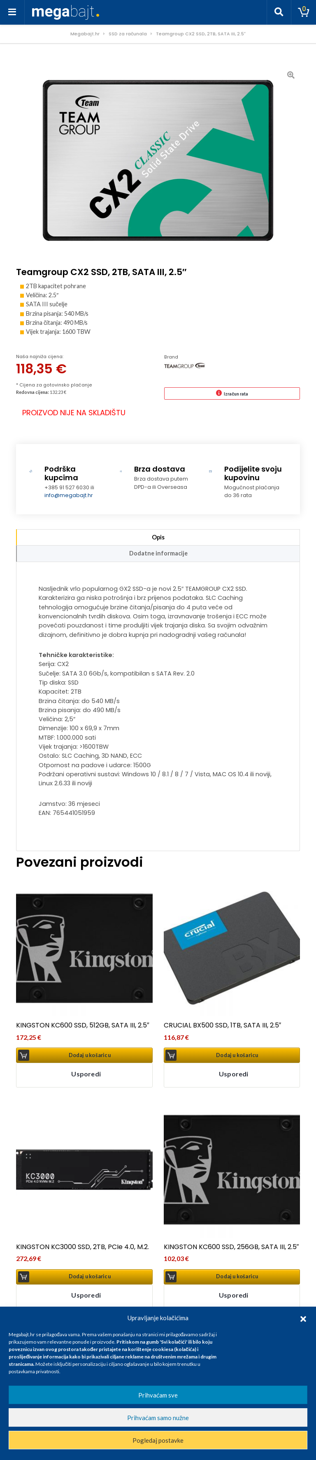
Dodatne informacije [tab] (158, 553)
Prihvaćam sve (158, 1395)
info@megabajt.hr (68, 495)
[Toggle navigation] (12, 12)
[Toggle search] (279, 12)
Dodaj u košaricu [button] (90, 1055)
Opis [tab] (158, 537)
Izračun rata (236, 393)
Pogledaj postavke (158, 1440)
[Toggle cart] (303, 12)
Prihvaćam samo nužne (158, 1417)
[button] (303, 1318)
